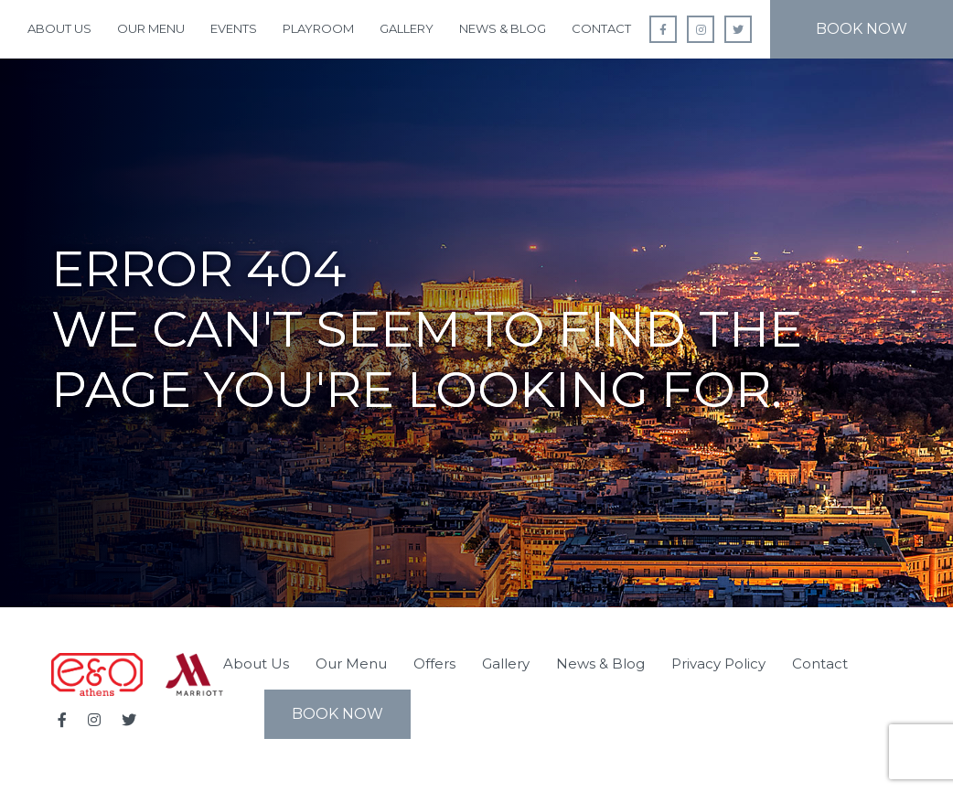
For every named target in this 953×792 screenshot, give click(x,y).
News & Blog (502, 28)
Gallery (407, 28)
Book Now (861, 28)
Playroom (318, 28)
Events (233, 28)
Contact (601, 28)
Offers (434, 663)
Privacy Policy (718, 663)
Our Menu (151, 28)
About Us (59, 28)
